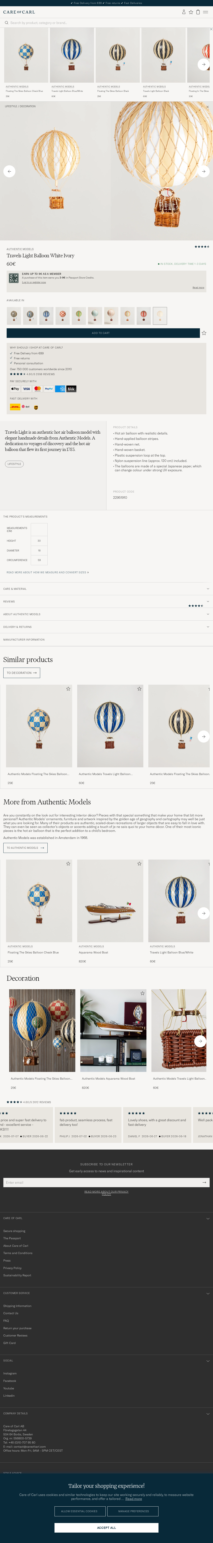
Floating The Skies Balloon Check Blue (24, 91)
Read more (198, 287)
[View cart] (198, 12)
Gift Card (9, 1343)
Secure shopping (14, 1231)
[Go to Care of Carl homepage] (19, 12)
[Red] (62, 316)
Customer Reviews (15, 1335)
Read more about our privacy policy (106, 1193)
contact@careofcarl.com (30, 1446)
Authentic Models (17, 86)
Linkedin (9, 1395)
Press (7, 1260)
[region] (106, 1125)
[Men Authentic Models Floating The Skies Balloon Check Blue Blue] (26, 55)
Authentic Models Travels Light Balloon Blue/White (104, 774)
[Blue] (30, 316)
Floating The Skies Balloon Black (113, 91)
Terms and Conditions (17, 1253)
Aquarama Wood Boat (93, 952)
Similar (28, 659)
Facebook (9, 1381)
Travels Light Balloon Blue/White (67, 91)
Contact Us (10, 1313)
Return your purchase (17, 1328)
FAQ (6, 1321)
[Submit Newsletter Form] (204, 1182)
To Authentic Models (25, 847)
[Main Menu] (205, 12)
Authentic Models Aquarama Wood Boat (108, 1078)
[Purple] (127, 316)
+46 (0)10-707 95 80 (22, 1442)
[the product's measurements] (106, 546)
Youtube (8, 1388)
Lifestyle (11, 106)
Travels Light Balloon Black (156, 91)
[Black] (14, 316)
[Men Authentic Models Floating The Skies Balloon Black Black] (118, 55)
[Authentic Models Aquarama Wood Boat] (113, 1074)
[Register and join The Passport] (106, 278)
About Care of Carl (15, 1246)
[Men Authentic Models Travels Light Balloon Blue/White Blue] (72, 55)
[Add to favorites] (67, 689)
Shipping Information (17, 1306)
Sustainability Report (17, 1275)
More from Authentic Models (47, 802)
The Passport (12, 1238)
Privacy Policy (12, 1268)
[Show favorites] (191, 12)
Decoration (28, 106)
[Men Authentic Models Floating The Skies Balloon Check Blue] (42, 1030)
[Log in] (183, 12)
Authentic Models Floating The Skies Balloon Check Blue (37, 774)
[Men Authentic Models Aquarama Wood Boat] (110, 901)
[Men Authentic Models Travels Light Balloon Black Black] (163, 55)
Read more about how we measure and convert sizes (46, 572)
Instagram (10, 1373)
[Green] (79, 316)
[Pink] (111, 316)
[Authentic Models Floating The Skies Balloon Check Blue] (42, 1074)
